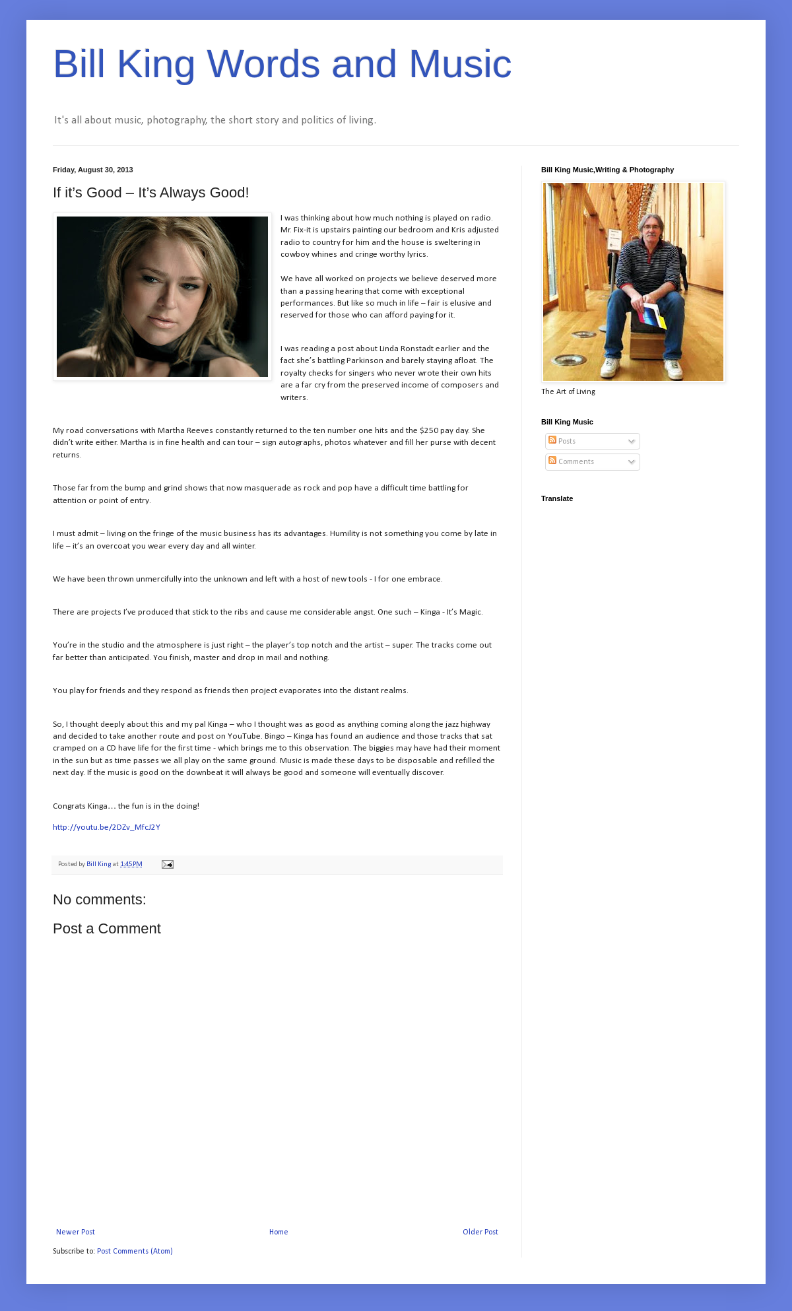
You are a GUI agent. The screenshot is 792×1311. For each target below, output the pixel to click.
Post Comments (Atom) (135, 1252)
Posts (562, 442)
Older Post (480, 1232)
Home (278, 1232)
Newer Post (75, 1232)
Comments (571, 462)
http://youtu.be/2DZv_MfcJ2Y (106, 827)
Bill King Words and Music (282, 64)
